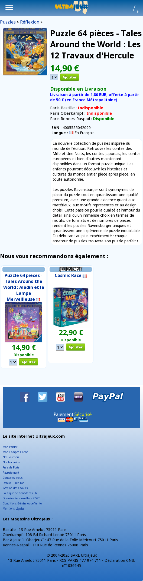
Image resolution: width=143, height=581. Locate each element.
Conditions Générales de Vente (22, 503)
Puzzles (8, 22)
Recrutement (11, 472)
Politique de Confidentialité (20, 493)
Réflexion (29, 22)
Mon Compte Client (15, 452)
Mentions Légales (13, 508)
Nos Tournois (11, 457)
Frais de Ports (11, 467)
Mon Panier (10, 447)
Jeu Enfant (71, 269)
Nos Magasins (11, 462)
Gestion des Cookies (15, 488)
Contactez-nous (12, 478)
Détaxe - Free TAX (13, 483)
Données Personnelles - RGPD (22, 498)
